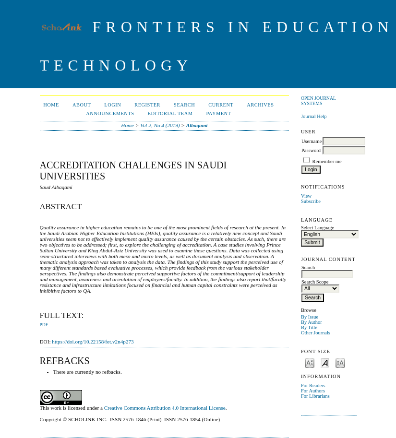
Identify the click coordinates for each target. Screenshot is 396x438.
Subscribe (311, 201)
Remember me (327, 161)
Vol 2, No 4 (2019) (160, 125)
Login (112, 104)
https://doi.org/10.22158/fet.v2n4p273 (92, 341)
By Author (311, 322)
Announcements (110, 113)
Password (311, 150)
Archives (260, 104)
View (306, 196)
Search (184, 104)
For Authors (313, 390)
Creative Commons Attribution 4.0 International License (165, 408)
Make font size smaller (309, 362)
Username (311, 141)
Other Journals (315, 332)
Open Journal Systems (318, 100)
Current (220, 104)
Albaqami (197, 125)
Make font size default (325, 362)
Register (147, 104)
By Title (309, 327)
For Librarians (315, 396)
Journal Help (313, 116)
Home (51, 104)
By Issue (309, 317)
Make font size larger (340, 362)
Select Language (317, 227)
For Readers (313, 385)
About (81, 104)
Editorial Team (170, 113)
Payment (218, 113)
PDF (44, 324)
